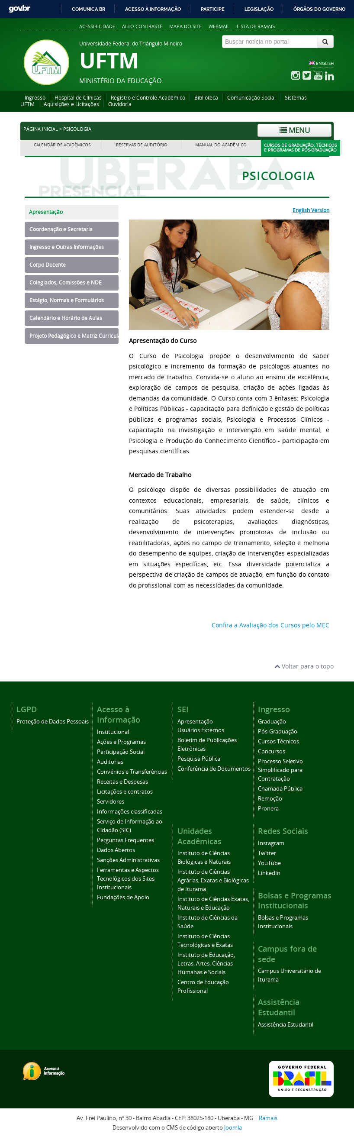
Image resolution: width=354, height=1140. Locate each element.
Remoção (270, 798)
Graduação (272, 721)
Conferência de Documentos (214, 768)
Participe (213, 9)
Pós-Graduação (277, 731)
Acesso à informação (153, 9)
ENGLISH (325, 63)
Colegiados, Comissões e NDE (65, 282)
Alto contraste (142, 26)
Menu (295, 130)
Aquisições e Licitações (71, 104)
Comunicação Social (251, 97)
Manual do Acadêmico (221, 145)
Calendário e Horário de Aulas (65, 318)
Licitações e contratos (125, 791)
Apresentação (46, 212)
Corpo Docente (47, 265)
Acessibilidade (97, 26)
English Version (311, 210)
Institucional (113, 732)
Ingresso (35, 97)
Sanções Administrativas (128, 860)
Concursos (271, 751)
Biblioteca (206, 97)
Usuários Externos (200, 730)
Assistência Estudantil (285, 1024)
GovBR (19, 9)
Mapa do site (185, 26)
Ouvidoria (120, 104)
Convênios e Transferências (132, 771)
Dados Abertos (116, 850)
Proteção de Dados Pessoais (52, 721)
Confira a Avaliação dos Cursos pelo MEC (270, 625)
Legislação (259, 9)
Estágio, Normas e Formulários (66, 300)
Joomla (233, 1127)
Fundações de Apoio (123, 897)
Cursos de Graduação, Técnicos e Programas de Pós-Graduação (300, 147)
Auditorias (110, 761)
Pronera (268, 808)
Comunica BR (88, 9)
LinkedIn (269, 873)
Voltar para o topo (304, 666)
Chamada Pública (280, 788)
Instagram (271, 843)
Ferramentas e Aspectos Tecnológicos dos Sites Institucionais (128, 878)
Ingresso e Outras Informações (66, 247)
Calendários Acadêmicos (62, 145)
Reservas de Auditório (141, 145)
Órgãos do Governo (319, 9)
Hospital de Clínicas (78, 97)
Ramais (268, 1118)
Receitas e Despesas (122, 781)
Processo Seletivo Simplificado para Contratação (280, 770)
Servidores (110, 801)
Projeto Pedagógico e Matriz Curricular (74, 336)
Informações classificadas (129, 811)
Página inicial (40, 129)
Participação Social (121, 752)
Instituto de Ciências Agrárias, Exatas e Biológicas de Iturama (213, 880)
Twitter (267, 853)
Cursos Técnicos (278, 741)
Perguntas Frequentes (125, 840)
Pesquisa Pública (198, 758)
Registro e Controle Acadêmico (148, 97)
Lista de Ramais (256, 26)
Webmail (219, 26)
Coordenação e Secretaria (61, 229)
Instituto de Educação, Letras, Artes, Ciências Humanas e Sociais (206, 963)
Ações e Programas (121, 742)
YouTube (269, 863)
